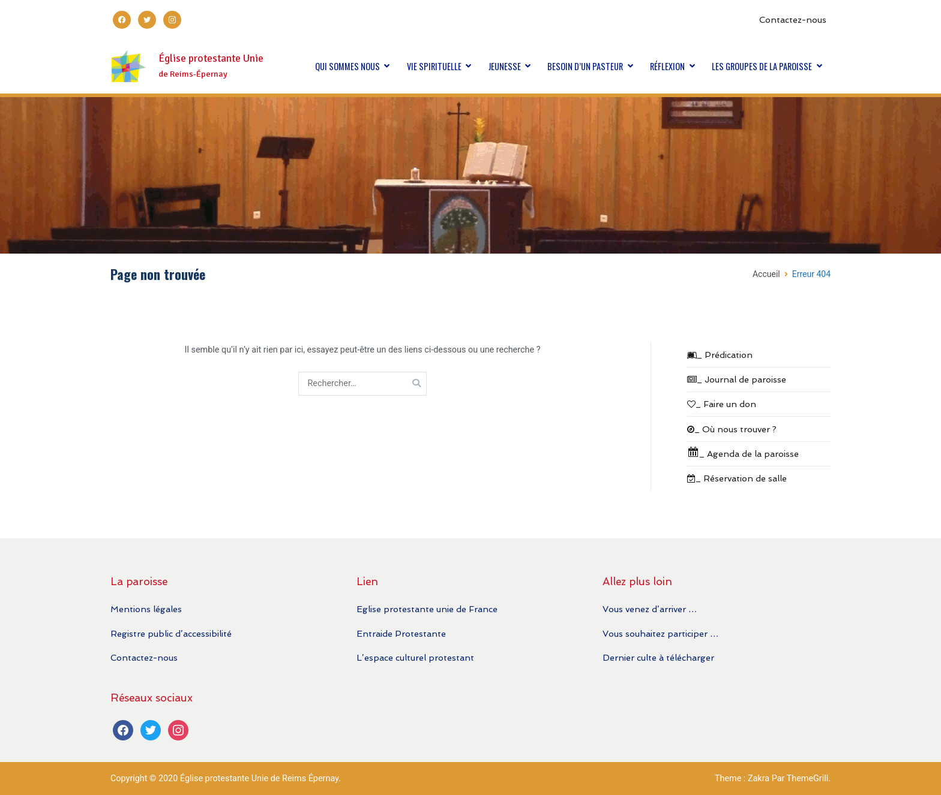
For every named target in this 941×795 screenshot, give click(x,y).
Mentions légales (146, 609)
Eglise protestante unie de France (427, 609)
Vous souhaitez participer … (660, 633)
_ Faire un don (721, 404)
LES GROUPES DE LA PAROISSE (762, 66)
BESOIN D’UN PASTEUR (585, 66)
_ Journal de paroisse (736, 379)
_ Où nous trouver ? (732, 429)
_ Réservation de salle (737, 478)
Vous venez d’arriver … (650, 609)
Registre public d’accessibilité (171, 633)
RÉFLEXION (667, 66)
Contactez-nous (792, 19)
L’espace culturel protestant (415, 657)
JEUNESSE (505, 66)
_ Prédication (720, 355)
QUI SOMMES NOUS (347, 66)
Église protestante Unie (210, 58)
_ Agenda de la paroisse (743, 452)
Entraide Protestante (401, 633)
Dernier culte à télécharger (658, 657)
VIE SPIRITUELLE (434, 66)
